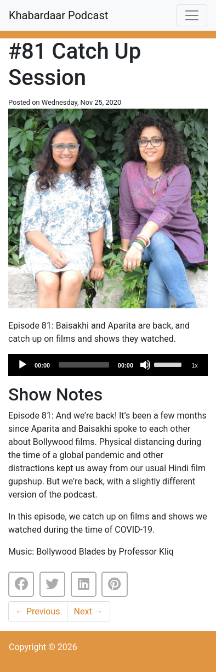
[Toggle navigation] (192, 15)
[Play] (22, 364)
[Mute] (145, 364)
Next (88, 611)
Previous (37, 611)
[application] (108, 365)
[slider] (84, 365)
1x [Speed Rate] (194, 365)
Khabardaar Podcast (58, 15)
